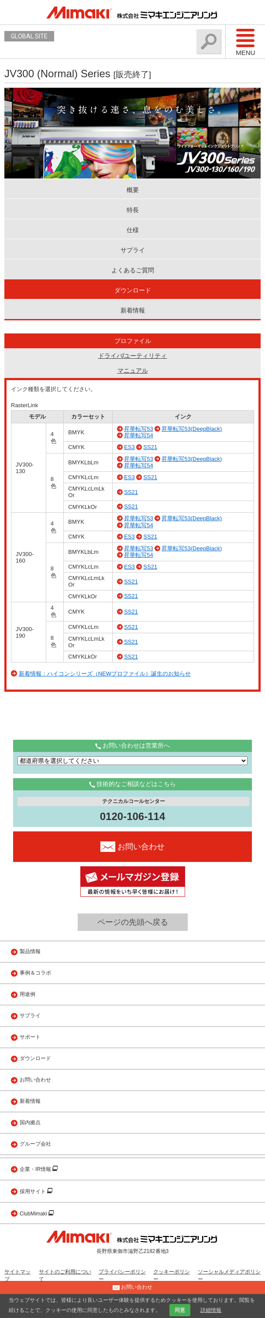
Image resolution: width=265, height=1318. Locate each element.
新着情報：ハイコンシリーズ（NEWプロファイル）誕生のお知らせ (105, 673)
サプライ (132, 250)
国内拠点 (30, 1122)
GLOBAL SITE (29, 36)
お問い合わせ (35, 1080)
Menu (245, 41)
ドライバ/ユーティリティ (132, 355)
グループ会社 (35, 1144)
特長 (133, 209)
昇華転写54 (138, 435)
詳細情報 (210, 1310)
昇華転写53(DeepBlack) (192, 429)
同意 (180, 1310)
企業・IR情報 (36, 1169)
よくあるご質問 (132, 270)
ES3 (129, 447)
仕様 (133, 230)
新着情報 (132, 310)
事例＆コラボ (35, 973)
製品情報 (30, 951)
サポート (30, 1037)
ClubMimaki (34, 1214)
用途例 (27, 994)
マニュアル (132, 370)
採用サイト (33, 1191)
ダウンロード (132, 290)
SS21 (150, 447)
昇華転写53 (138, 429)
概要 (133, 189)
